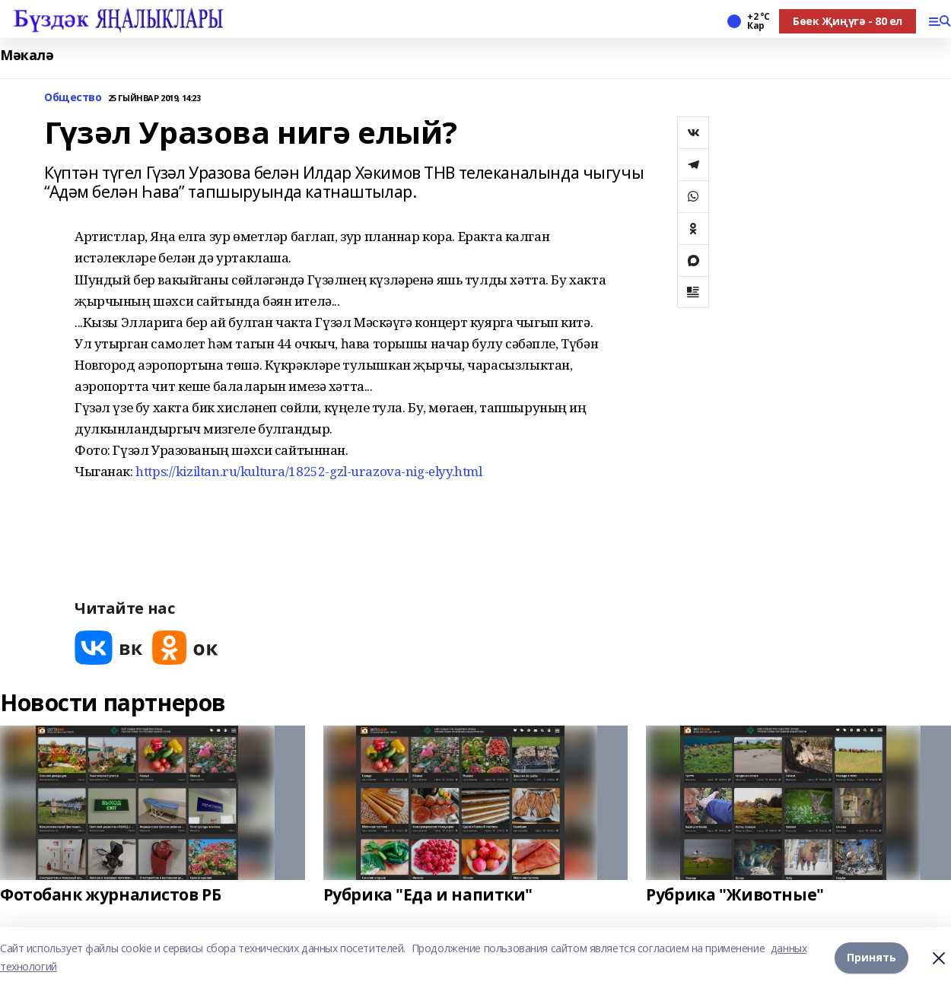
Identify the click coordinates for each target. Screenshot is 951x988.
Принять (871, 957)
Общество (73, 97)
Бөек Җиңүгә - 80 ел (847, 21)
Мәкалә (26, 55)
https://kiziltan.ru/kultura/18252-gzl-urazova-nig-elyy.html (308, 471)
